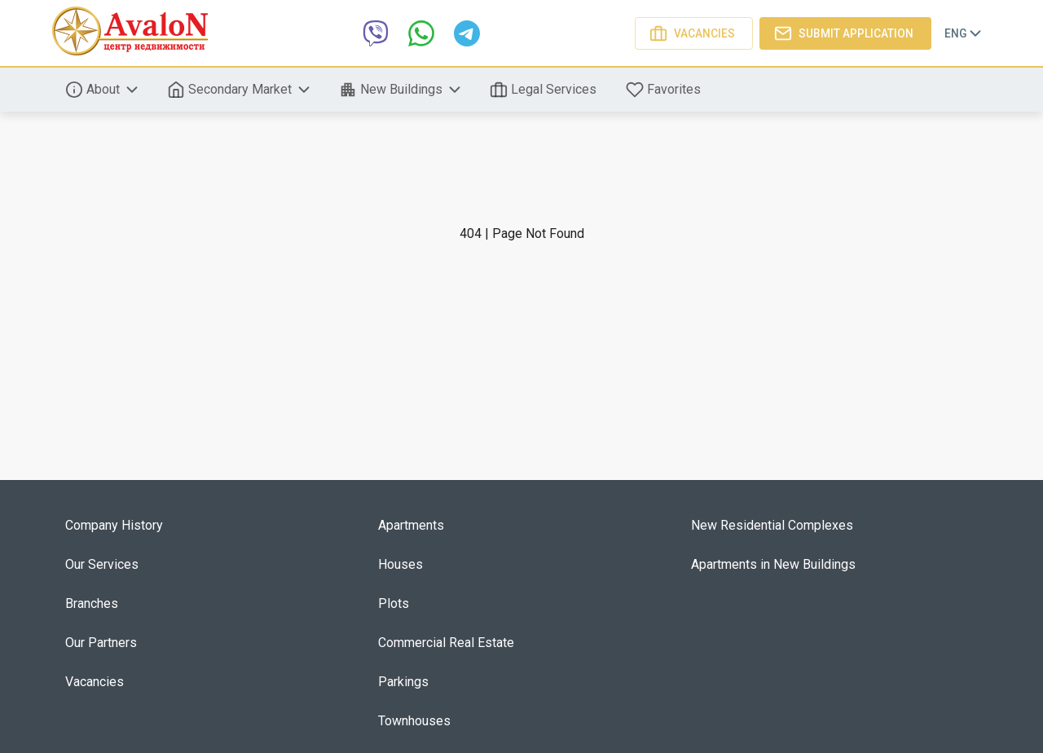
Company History (114, 525)
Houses (400, 564)
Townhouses (414, 721)
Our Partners (101, 642)
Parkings (403, 681)
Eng (964, 33)
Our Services (102, 564)
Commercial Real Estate (446, 642)
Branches (91, 603)
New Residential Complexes (772, 525)
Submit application (845, 33)
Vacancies (694, 33)
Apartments (411, 525)
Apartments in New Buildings (773, 564)
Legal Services (545, 90)
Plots (393, 603)
